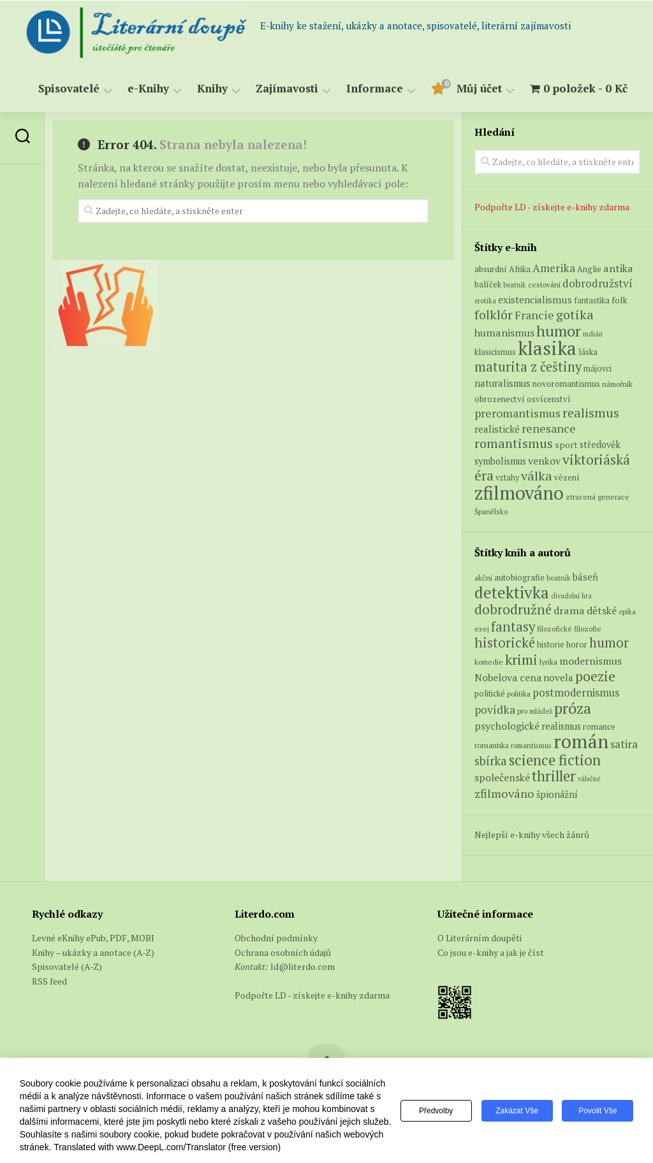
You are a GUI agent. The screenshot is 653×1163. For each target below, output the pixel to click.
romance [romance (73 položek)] (599, 726)
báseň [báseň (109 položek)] (585, 576)
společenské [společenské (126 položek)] (502, 777)
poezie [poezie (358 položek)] (595, 676)
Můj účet (479, 89)
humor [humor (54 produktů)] (558, 331)
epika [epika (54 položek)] (627, 611)
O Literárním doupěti (479, 938)
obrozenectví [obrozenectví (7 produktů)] (499, 399)
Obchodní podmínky (276, 938)
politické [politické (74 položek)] (489, 693)
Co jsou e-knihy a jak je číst (490, 952)
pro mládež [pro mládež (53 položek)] (534, 711)
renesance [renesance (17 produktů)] (549, 428)
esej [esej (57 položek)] (481, 628)
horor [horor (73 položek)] (576, 644)
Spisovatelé (68, 89)
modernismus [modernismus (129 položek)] (590, 661)
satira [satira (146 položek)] (624, 744)
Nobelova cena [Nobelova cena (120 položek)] (507, 677)
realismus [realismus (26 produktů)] (590, 412)
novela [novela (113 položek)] (558, 677)
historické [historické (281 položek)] (504, 642)
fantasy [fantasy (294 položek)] (513, 626)
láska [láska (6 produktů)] (588, 352)
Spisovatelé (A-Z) (67, 966)
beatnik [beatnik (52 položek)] (559, 578)
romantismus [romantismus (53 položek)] (531, 745)
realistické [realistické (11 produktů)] (497, 429)
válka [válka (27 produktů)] (536, 475)
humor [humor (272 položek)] (609, 642)
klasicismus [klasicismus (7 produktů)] (495, 352)
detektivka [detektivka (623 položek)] (511, 592)
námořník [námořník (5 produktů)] (617, 384)
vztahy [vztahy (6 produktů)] (507, 477)
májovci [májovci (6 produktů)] (597, 368)
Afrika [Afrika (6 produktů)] (520, 269)
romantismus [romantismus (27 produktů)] (513, 443)
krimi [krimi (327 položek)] (521, 659)
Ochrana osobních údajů (283, 952)
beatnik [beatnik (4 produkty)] (514, 284)
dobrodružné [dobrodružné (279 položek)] (513, 609)
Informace (374, 89)
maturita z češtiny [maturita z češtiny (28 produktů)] (528, 366)
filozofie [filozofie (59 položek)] (587, 628)
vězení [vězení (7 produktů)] (567, 477)
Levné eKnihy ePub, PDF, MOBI (93, 938)
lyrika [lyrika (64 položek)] (548, 661)
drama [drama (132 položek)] (569, 610)
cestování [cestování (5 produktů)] (544, 284)
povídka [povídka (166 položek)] (494, 709)
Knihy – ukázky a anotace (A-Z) (93, 952)
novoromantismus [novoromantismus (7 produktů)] (566, 383)
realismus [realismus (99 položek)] (561, 726)
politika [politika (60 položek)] (519, 693)
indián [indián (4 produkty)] (593, 333)
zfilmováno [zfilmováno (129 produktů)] (519, 492)
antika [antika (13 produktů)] (618, 268)
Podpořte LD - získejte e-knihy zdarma (551, 207)
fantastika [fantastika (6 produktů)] (592, 300)
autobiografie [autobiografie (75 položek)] (519, 577)
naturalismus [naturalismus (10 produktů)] (502, 383)
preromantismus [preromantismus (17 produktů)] (517, 413)
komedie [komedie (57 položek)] (488, 662)
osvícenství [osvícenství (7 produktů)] (549, 399)
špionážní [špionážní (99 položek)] (557, 794)
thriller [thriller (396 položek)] (554, 776)
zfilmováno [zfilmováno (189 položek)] (504, 793)
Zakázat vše (516, 1110)
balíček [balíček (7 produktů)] (487, 284)
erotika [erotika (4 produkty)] (485, 300)
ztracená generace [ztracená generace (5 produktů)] (597, 497)
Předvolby (436, 1110)
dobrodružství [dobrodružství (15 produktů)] (597, 283)
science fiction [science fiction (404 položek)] (555, 760)
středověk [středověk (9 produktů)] (600, 444)
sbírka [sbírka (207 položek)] (490, 761)
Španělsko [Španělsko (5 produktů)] (491, 511)
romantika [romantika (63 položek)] (491, 745)
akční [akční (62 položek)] (483, 577)
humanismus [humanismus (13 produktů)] (504, 333)
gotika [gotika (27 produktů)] (575, 314)
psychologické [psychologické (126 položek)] (506, 726)
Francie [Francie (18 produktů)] (534, 314)
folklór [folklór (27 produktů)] (493, 314)
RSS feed (49, 981)
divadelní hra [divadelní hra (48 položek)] (571, 595)
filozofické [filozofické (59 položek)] (554, 628)
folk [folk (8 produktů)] (619, 300)
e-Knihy (148, 89)
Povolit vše (597, 1110)
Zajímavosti (287, 89)
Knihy (212, 89)
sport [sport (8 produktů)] (566, 445)
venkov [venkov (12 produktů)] (544, 461)
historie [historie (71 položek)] (550, 644)
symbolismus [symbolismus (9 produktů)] (500, 461)
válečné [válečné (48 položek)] (589, 778)
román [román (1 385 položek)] (581, 741)
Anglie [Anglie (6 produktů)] (589, 269)
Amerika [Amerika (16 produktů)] (553, 268)
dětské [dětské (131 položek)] (602, 610)
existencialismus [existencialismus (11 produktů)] (535, 299)
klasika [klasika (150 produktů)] (547, 348)
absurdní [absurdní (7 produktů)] (490, 269)
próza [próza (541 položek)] (572, 708)
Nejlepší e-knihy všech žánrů (531, 834)
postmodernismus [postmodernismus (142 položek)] (575, 693)
